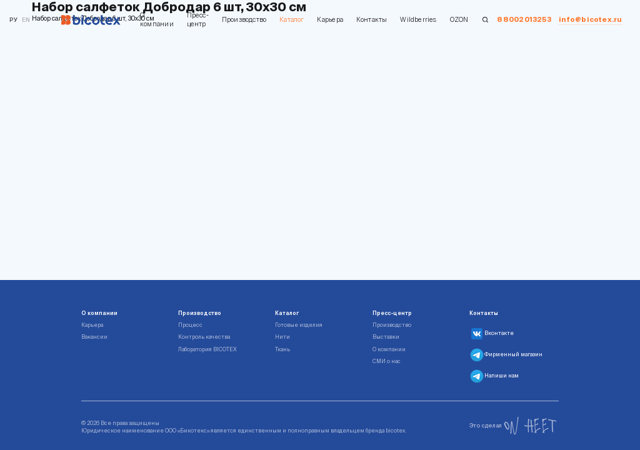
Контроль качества (204, 337)
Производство (244, 19)
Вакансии (94, 337)
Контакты (372, 19)
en (26, 19)
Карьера (329, 19)
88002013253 (524, 20)
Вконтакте (491, 333)
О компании (157, 19)
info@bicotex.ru (590, 20)
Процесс (190, 325)
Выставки (385, 337)
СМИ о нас (386, 361)
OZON (459, 19)
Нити (282, 337)
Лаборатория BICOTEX (207, 349)
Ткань (282, 349)
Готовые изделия (298, 325)
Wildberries (418, 19)
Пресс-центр (198, 19)
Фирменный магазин (505, 355)
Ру (13, 19)
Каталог (291, 19)
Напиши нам (494, 376)
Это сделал (513, 425)
